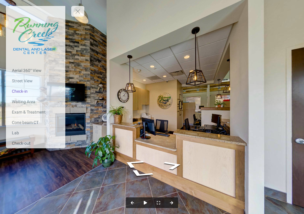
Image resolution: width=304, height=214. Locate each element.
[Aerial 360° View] (35, 70)
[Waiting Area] (35, 102)
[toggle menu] (77, 11)
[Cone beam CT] (35, 122)
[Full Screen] (158, 202)
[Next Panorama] (171, 202)
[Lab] (35, 133)
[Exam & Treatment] (35, 112)
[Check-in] (35, 91)
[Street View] (35, 81)
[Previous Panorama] (132, 202)
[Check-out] (35, 143)
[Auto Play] (145, 202)
